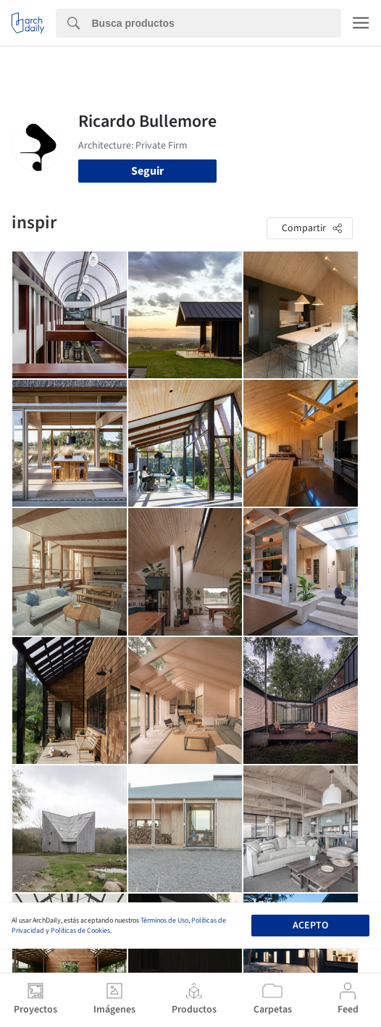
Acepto (310, 925)
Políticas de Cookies (80, 931)
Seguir (147, 171)
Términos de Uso (164, 920)
